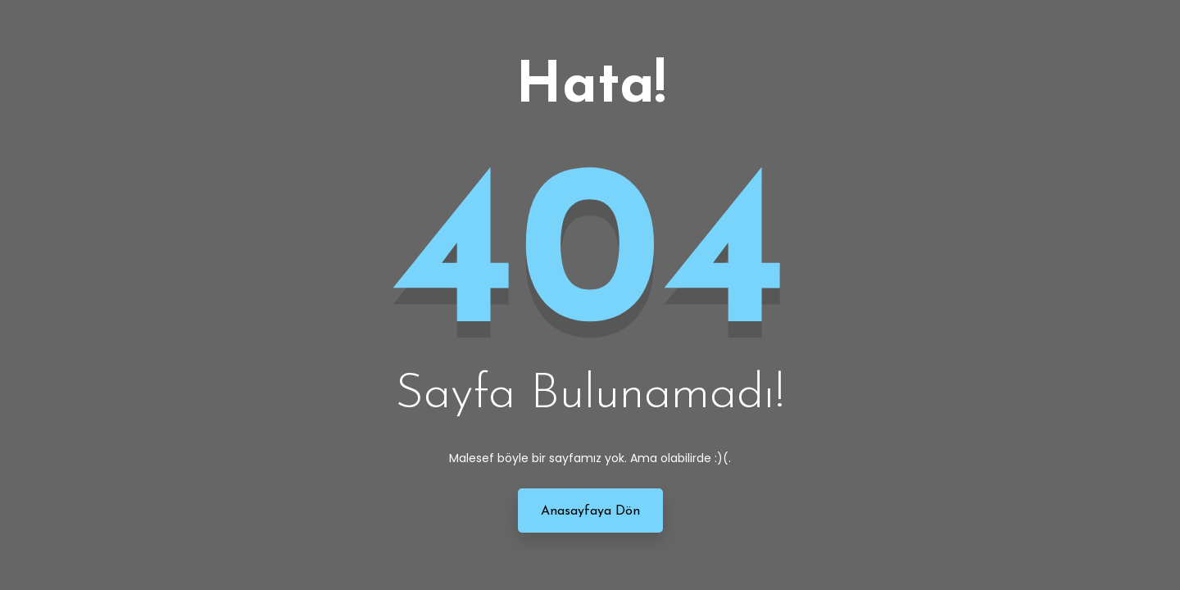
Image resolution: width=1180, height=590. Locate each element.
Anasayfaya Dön (590, 511)
